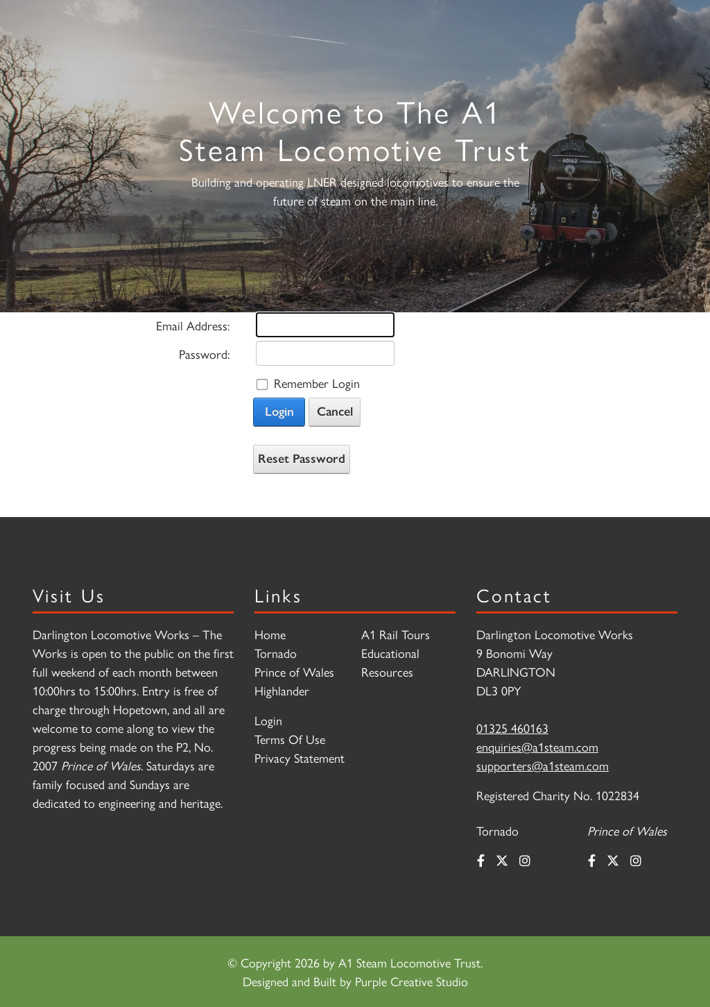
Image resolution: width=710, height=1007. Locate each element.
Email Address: (193, 325)
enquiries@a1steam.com (537, 746)
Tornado (275, 652)
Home (270, 634)
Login (279, 411)
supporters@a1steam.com (542, 765)
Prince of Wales (294, 671)
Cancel (335, 411)
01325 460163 (512, 727)
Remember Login (317, 382)
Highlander (281, 690)
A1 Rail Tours (395, 634)
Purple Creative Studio (411, 981)
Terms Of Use (289, 738)
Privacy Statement (299, 757)
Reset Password (301, 458)
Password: (204, 353)
